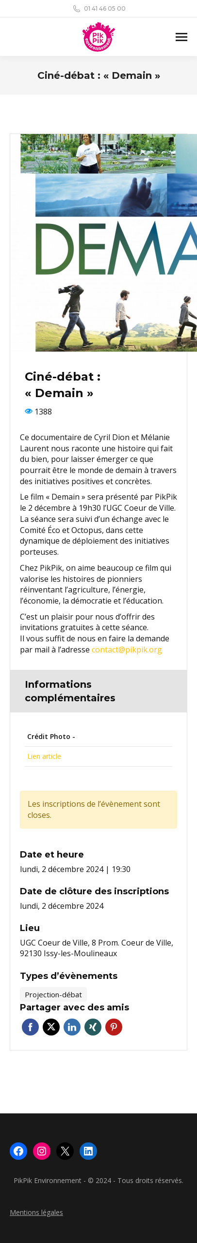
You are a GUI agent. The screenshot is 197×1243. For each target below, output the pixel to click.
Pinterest (113, 1027)
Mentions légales (36, 1212)
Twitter (51, 1027)
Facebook (30, 1027)
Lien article (44, 756)
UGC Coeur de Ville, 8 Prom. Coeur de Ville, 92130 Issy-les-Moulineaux (96, 948)
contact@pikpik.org (127, 649)
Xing (92, 1027)
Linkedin (72, 1027)
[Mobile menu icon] (181, 37)
